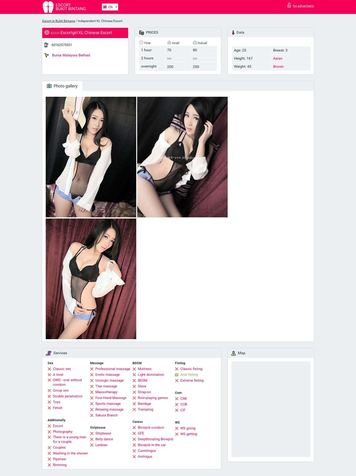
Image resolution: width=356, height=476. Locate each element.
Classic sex (62, 369)
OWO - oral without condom (67, 382)
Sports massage (108, 404)
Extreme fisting (192, 380)
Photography (62, 432)
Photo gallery (62, 86)
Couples (59, 447)
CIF (182, 410)
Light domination (151, 375)
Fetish (57, 408)
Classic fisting (191, 369)
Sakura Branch (106, 415)
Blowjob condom (151, 427)
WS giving (187, 428)
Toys (56, 402)
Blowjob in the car (152, 445)
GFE (141, 433)
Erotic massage (107, 375)
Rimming (60, 465)
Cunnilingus (147, 451)
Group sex (60, 390)
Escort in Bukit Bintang (58, 21)
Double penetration (67, 396)
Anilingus (145, 456)
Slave (142, 386)
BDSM (142, 380)
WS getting (188, 434)
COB (183, 404)
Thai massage (106, 386)
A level (58, 375)
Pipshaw (59, 459)
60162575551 (62, 45)
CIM (183, 398)
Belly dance (104, 439)
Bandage (144, 404)
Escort (58, 426)
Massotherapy (106, 392)
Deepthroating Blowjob (155, 439)
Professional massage (112, 369)
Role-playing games (153, 398)
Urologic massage (109, 380)
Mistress (145, 369)
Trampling (145, 409)
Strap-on (144, 392)
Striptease (103, 433)
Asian (277, 58)
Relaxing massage (109, 409)
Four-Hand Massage (110, 398)
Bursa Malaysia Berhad (67, 55)
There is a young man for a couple (69, 439)
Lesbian (101, 445)
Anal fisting (189, 375)
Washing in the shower (70, 453)
